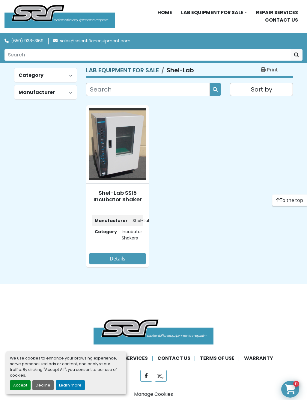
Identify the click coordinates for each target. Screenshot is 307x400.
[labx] (161, 377)
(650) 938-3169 (27, 41)
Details (117, 259)
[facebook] (146, 377)
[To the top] (289, 200)
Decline (43, 385)
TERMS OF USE (217, 359)
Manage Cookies (153, 395)
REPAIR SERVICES (277, 12)
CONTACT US (281, 20)
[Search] (147, 55)
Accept (20, 385)
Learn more (70, 385)
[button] (214, 13)
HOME (164, 12)
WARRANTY (258, 359)
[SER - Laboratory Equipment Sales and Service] (153, 332)
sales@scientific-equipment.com (95, 41)
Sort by (261, 90)
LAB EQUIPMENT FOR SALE (212, 12)
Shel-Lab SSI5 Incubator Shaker (118, 197)
